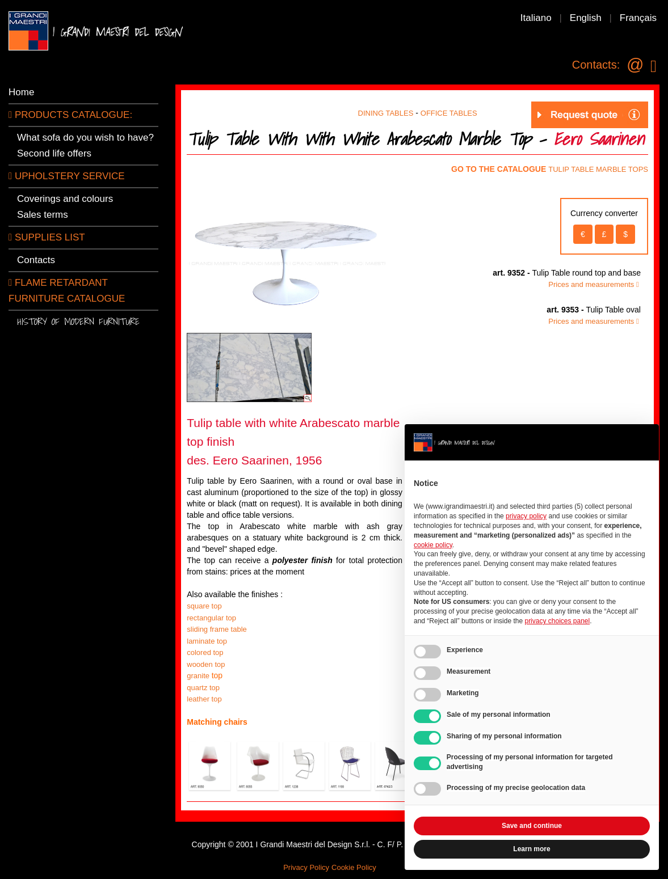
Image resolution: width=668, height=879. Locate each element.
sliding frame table (217, 629)
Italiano (536, 17)
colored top (206, 652)
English (586, 17)
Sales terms (42, 214)
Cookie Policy (353, 867)
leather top (204, 699)
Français (638, 17)
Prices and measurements (594, 284)
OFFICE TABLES (449, 113)
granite (199, 675)
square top (204, 606)
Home (21, 92)
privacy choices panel (557, 621)
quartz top (203, 687)
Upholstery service (67, 176)
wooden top (206, 664)
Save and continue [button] (532, 826)
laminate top (207, 641)
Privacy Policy (306, 867)
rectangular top (211, 618)
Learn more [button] (531, 849)
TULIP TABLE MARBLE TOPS (598, 169)
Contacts (36, 260)
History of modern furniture (78, 321)
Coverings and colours (65, 198)
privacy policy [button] (526, 516)
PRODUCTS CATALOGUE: (70, 114)
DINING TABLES (386, 113)
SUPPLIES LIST (47, 237)
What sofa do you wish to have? (85, 137)
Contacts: (596, 64)
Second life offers (54, 153)
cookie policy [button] (433, 545)
